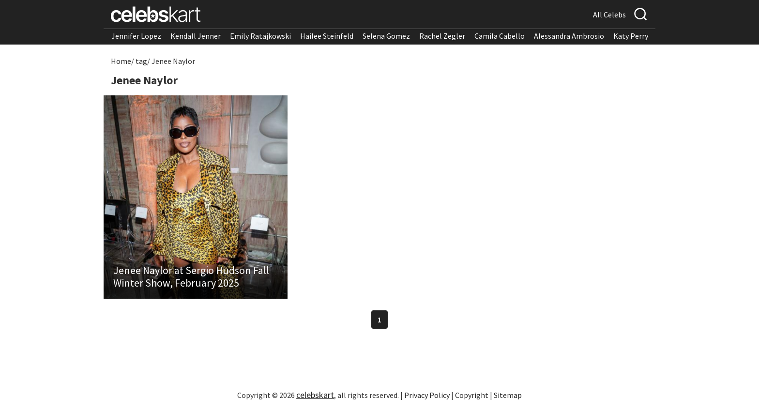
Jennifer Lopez (136, 36)
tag (141, 61)
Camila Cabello (499, 36)
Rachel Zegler (442, 36)
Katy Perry (630, 36)
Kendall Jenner (195, 36)
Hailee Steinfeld (326, 36)
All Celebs (609, 14)
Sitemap (508, 395)
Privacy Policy (427, 395)
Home (121, 61)
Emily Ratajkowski (260, 36)
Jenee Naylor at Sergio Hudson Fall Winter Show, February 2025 (191, 276)
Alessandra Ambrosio (569, 36)
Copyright (471, 395)
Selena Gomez (386, 36)
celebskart (315, 394)
